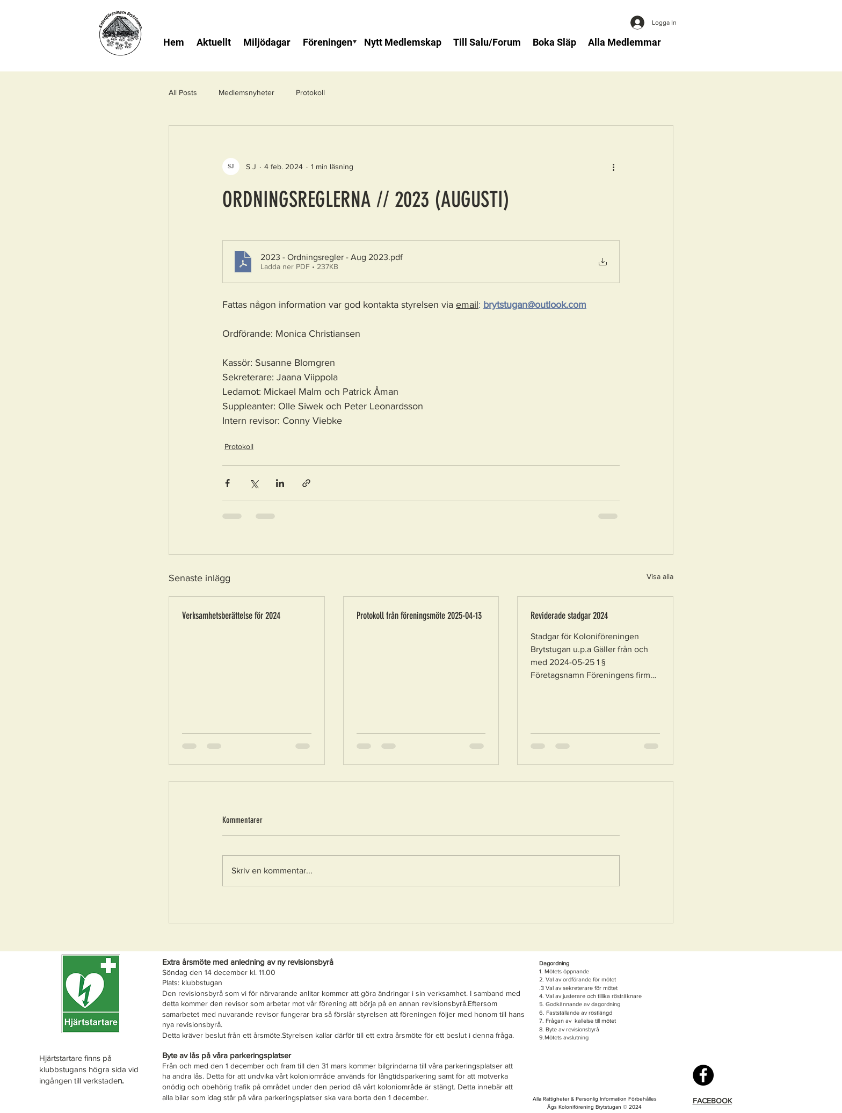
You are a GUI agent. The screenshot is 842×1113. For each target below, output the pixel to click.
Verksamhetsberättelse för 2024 (231, 615)
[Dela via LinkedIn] (280, 483)
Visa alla (660, 576)
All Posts (183, 92)
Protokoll (310, 92)
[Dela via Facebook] (227, 483)
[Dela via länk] (306, 483)
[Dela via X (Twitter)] (254, 483)
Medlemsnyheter (246, 92)
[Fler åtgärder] (613, 166)
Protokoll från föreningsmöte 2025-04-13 (419, 615)
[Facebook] (703, 1075)
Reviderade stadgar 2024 (569, 615)
